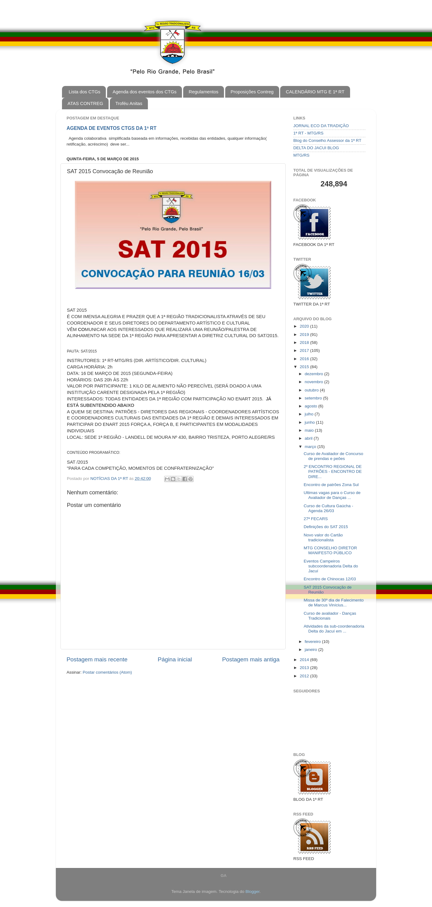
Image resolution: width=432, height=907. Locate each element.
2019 (305, 334)
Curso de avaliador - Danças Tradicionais (330, 616)
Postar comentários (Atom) (107, 672)
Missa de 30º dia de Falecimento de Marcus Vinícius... (334, 602)
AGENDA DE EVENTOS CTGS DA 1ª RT (111, 128)
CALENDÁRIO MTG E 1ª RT (315, 91)
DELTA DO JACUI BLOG (316, 148)
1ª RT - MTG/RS (308, 133)
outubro (312, 390)
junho (310, 422)
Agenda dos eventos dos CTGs (144, 91)
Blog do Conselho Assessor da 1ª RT (327, 140)
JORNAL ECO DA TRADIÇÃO (321, 125)
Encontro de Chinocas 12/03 (330, 579)
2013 (305, 667)
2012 (305, 676)
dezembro (314, 374)
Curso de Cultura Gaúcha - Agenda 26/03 (328, 508)
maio (310, 430)
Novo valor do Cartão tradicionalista (323, 537)
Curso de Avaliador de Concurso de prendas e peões (333, 456)
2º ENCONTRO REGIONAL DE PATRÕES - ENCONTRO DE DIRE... (333, 471)
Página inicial (175, 659)
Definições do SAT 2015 (326, 526)
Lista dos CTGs (84, 91)
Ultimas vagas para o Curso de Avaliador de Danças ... (332, 495)
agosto (311, 406)
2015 (305, 366)
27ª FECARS (316, 518)
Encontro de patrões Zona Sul (331, 484)
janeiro (311, 649)
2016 (305, 358)
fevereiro (313, 641)
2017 (305, 350)
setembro (314, 398)
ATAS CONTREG (85, 103)
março (311, 446)
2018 (305, 342)
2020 (305, 326)
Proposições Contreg (252, 91)
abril (309, 438)
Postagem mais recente (97, 659)
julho (309, 414)
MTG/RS (301, 155)
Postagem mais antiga (251, 659)
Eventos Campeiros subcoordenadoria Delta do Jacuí (331, 566)
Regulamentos (203, 91)
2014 (305, 659)
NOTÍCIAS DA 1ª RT (110, 478)
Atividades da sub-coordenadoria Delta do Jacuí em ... (334, 628)
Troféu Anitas (128, 103)
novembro (314, 382)
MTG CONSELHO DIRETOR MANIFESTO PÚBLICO (330, 550)
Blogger (252, 891)
